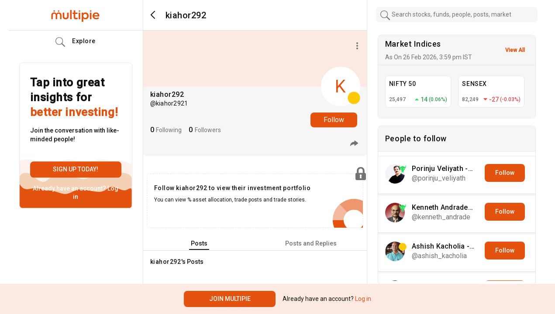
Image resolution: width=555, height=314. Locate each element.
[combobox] (457, 14)
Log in (362, 298)
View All (515, 50)
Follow (334, 120)
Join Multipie (230, 298)
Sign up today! (75, 169)
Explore (75, 42)
